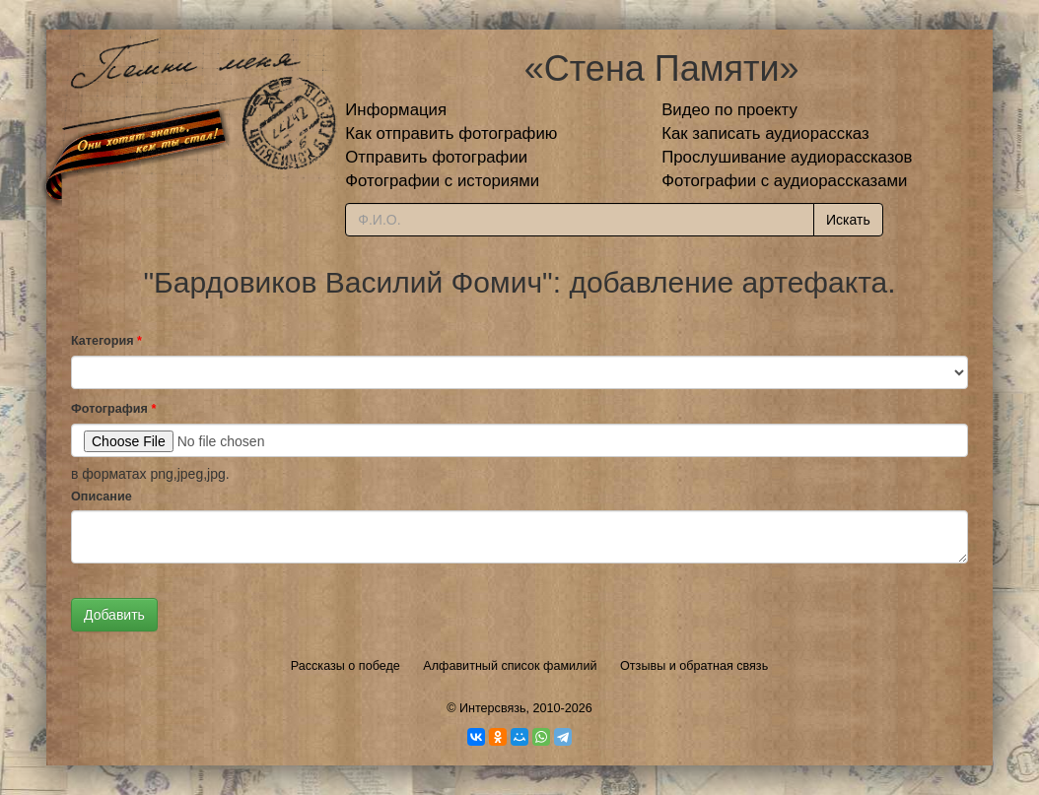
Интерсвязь (492, 708)
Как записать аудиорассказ (765, 133)
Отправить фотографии (436, 157)
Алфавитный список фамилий (509, 666)
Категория (106, 341)
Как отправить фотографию (451, 133)
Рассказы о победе (345, 666)
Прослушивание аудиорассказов (786, 157)
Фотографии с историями (442, 180)
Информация (396, 109)
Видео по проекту (729, 109)
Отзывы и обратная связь (694, 666)
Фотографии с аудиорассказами (784, 180)
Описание (101, 496)
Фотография (113, 409)
